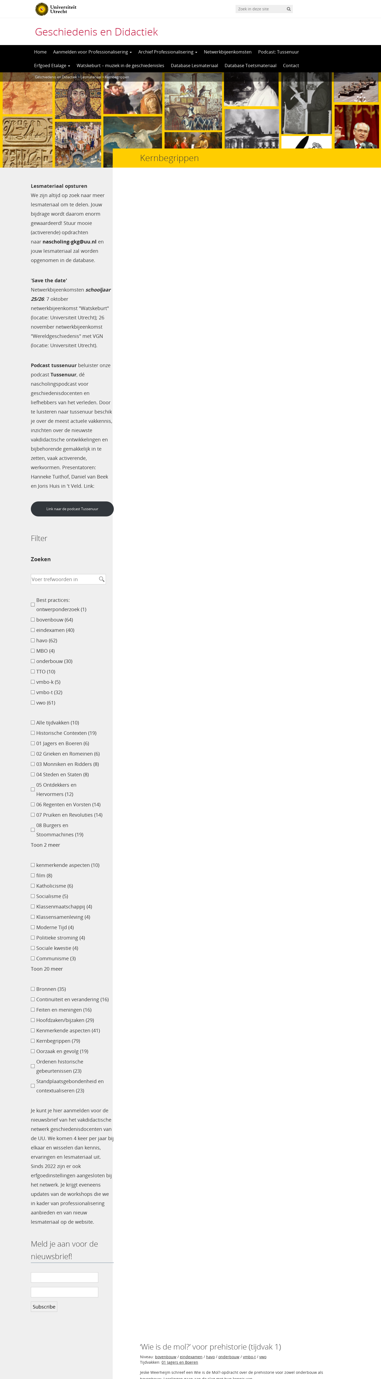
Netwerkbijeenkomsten (228, 52)
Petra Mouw (332, 758)
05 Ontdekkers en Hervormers (229, 274)
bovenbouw (165, 204)
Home (40, 52)
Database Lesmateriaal (194, 66)
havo (210, 204)
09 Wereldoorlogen (179, 347)
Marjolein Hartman (324, 504)
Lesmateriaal (91, 77)
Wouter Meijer (329, 694)
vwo (262, 204)
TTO (220, 268)
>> (178, 842)
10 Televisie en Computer (185, 730)
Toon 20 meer (47, 978)
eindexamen (191, 204)
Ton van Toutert (328, 637)
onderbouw (228, 204)
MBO (222, 534)
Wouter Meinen (328, 568)
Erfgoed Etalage (52, 66)
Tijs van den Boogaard (320, 302)
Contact (291, 66)
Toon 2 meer (45, 854)
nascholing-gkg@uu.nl (70, 241)
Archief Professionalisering (167, 52)
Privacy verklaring (326, 1354)
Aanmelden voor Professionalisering (92, 52)
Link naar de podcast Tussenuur (70, 518)
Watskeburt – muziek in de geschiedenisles (120, 66)
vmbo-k (273, 534)
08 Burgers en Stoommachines (190, 476)
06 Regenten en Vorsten (282, 672)
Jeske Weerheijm (327, 238)
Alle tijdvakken (175, 411)
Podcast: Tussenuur (278, 52)
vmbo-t (249, 204)
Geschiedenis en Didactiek (96, 31)
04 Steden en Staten (180, 274)
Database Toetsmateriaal (250, 66)
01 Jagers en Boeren (180, 209)
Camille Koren (330, 440)
